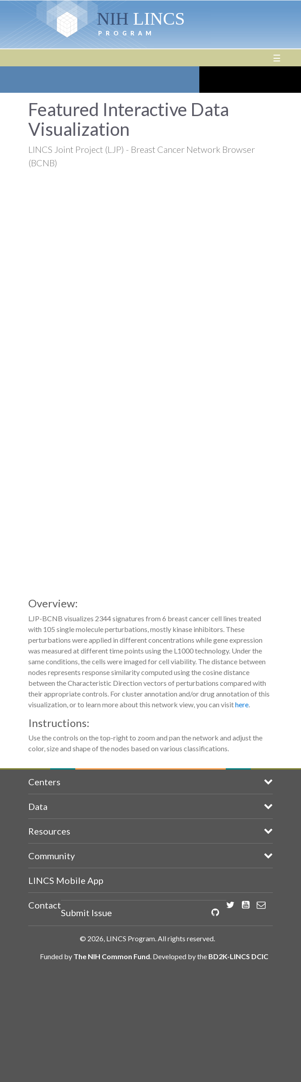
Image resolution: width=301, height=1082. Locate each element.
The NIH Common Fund (111, 956)
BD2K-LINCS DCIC (238, 956)
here (242, 704)
